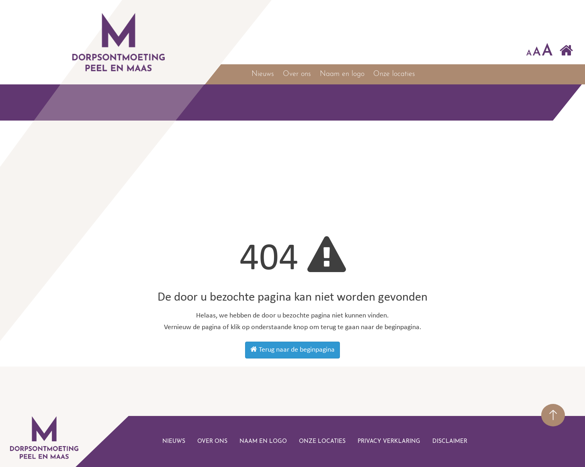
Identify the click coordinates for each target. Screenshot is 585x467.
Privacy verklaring (389, 441)
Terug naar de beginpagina (292, 350)
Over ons (297, 74)
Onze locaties (394, 74)
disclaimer (449, 441)
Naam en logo (342, 74)
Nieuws (263, 74)
